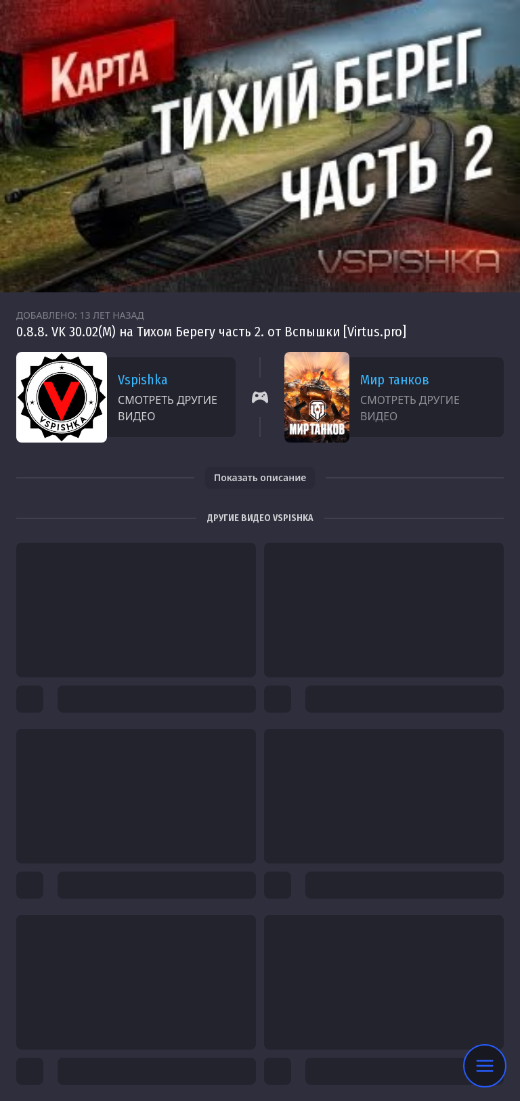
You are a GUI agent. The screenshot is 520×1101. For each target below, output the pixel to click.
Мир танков (394, 380)
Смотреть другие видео (167, 408)
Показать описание (260, 477)
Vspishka (143, 380)
